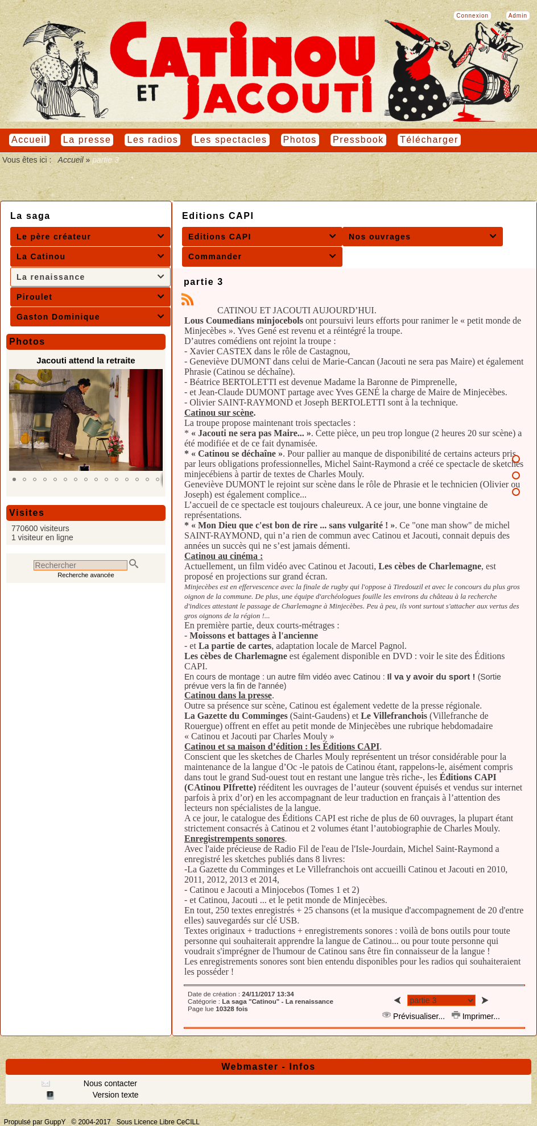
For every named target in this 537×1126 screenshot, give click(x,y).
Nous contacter (109, 1083)
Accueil (70, 159)
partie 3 (204, 282)
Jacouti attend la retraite (85, 360)
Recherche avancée (85, 575)
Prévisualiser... (414, 1016)
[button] (14, 479)
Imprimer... (476, 1016)
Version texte (114, 1094)
